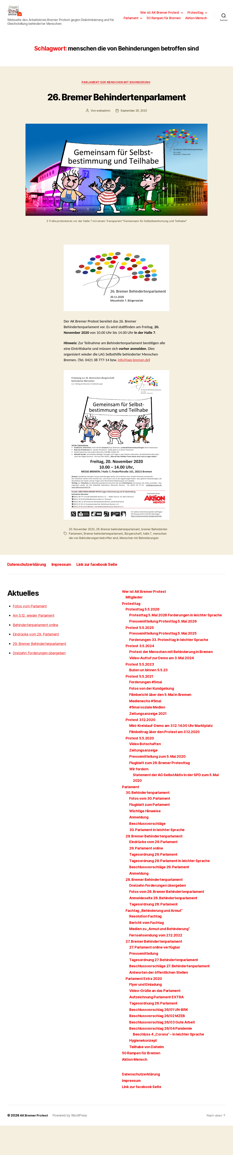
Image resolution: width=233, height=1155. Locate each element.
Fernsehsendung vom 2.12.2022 (158, 964)
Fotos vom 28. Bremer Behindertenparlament (170, 921)
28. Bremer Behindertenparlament (157, 909)
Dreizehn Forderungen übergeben (43, 676)
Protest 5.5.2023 (141, 693)
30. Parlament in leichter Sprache (159, 859)
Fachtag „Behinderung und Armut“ (157, 940)
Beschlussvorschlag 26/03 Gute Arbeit (165, 1051)
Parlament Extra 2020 (145, 1008)
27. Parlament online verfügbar (157, 976)
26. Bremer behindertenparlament (120, 548)
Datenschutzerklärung (30, 587)
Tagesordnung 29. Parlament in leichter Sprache (173, 890)
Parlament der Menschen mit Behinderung (117, 88)
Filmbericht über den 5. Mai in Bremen (163, 724)
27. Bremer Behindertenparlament (156, 970)
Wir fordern (139, 798)
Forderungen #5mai (147, 711)
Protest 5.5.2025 (141, 657)
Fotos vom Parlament (31, 629)
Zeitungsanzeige (144, 779)
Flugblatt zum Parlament (151, 834)
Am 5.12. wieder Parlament (36, 639)
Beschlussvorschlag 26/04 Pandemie (163, 1057)
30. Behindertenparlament (149, 822)
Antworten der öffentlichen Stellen (161, 1001)
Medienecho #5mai (146, 730)
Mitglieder (135, 621)
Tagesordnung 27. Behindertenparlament (166, 989)
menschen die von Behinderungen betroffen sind (104, 557)
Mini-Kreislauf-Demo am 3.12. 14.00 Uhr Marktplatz (175, 755)
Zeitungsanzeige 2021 (149, 743)
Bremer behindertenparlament (121, 553)
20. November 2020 (82, 548)
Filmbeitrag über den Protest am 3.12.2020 (168, 761)
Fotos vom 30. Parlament (151, 827)
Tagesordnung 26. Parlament (155, 1032)
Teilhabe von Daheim (148, 1076)
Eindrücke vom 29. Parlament (39, 658)
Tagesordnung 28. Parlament (155, 933)
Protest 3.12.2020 (142, 749)
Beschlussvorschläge (149, 853)
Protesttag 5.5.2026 (144, 633)
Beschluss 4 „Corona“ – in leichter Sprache (171, 1063)
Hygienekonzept (144, 1069)
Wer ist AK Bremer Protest (159, 13)
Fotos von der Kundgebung (153, 717)
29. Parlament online (147, 877)
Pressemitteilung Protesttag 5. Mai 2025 (165, 662)
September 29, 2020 (134, 130)
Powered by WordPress (71, 1145)
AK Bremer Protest (34, 1145)
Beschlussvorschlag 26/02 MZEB (159, 1045)
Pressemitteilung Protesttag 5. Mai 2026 (166, 650)
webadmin (102, 130)
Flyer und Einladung (147, 1013)
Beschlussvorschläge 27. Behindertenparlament (173, 995)
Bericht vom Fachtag (148, 952)
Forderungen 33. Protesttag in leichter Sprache (172, 669)
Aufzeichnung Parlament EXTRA (158, 1026)
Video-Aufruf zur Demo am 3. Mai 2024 (165, 687)
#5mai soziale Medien (149, 736)
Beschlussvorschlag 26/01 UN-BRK (161, 1039)
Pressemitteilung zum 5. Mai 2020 (160, 785)
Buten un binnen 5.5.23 (149, 699)
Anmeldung (140, 846)
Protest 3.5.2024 (141, 675)
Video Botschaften (146, 773)
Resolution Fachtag (146, 945)
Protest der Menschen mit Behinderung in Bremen (174, 681)
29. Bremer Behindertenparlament (43, 667)
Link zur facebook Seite (110, 587)
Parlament (157, 18)
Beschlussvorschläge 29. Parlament (162, 896)
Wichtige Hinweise (146, 840)
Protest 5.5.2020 (141, 767)
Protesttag (195, 13)
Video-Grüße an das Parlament (157, 1020)
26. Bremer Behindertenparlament (116, 108)
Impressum (69, 587)
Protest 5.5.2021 (141, 705)
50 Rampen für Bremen (190, 18)
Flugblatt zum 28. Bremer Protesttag (162, 792)
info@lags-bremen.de (135, 379)
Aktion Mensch (196, 23)
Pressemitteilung (145, 982)
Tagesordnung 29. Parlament (155, 883)
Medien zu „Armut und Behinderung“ (162, 958)
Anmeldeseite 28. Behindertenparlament (166, 927)
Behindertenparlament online (38, 648)
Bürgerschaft (152, 553)
